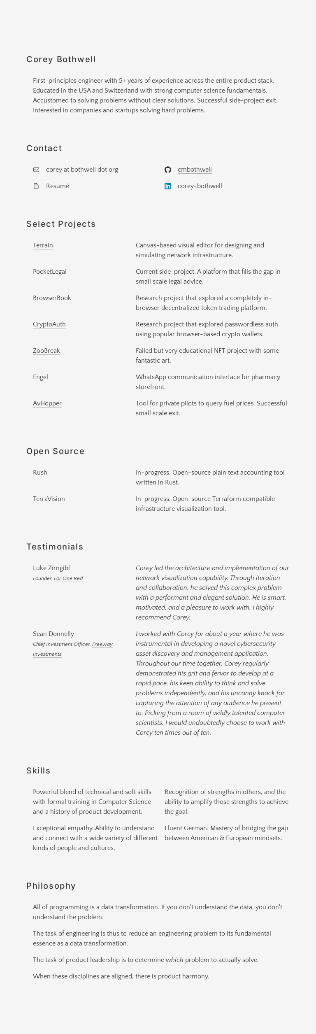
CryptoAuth (49, 324)
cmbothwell (195, 169)
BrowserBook (52, 298)
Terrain (43, 245)
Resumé (57, 186)
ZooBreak (46, 350)
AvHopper (47, 403)
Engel (40, 377)
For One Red (68, 578)
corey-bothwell (200, 186)
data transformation (129, 907)
